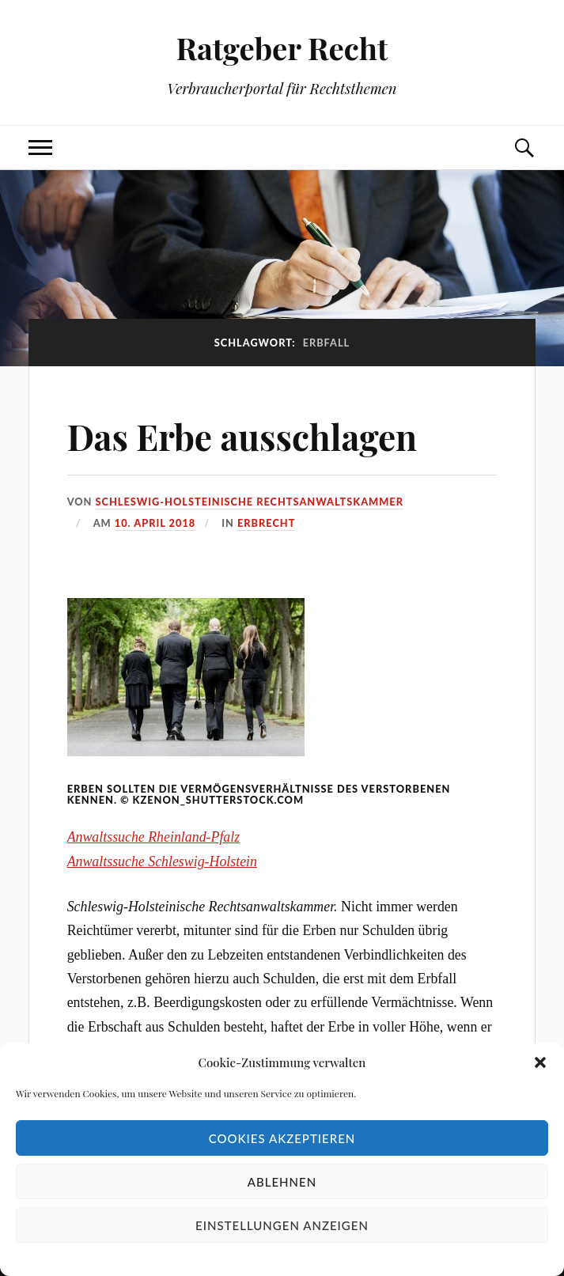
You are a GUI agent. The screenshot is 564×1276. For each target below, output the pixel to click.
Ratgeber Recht (282, 48)
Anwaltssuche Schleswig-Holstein (162, 861)
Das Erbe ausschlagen (242, 436)
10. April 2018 (155, 523)
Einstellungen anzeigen (282, 1225)
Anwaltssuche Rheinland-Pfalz (153, 837)
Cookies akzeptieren (282, 1138)
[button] (540, 1062)
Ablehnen (282, 1182)
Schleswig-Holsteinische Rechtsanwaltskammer (249, 501)
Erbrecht (266, 523)
